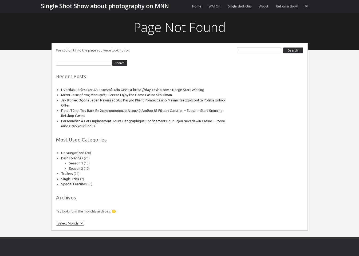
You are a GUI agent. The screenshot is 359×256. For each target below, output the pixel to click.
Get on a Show (287, 6)
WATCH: (214, 6)
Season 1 (76, 163)
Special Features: (74, 184)
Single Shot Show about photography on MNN (105, 6)
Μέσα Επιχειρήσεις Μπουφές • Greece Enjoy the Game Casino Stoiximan (116, 95)
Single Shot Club (240, 6)
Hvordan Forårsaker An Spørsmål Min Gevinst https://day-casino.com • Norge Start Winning (132, 90)
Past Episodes (72, 158)
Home (196, 6)
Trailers (67, 173)
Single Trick (70, 179)
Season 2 (76, 168)
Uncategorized (72, 153)
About (264, 6)
